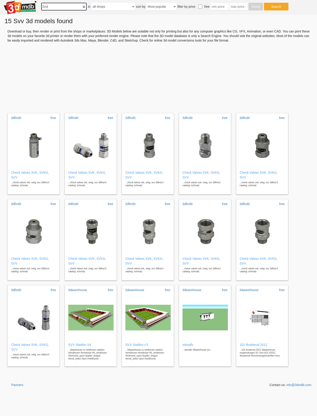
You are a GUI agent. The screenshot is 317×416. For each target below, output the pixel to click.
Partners (17, 385)
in (89, 6)
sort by (141, 6)
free (207, 6)
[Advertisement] (158, 76)
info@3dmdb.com (298, 385)
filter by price (186, 6)
